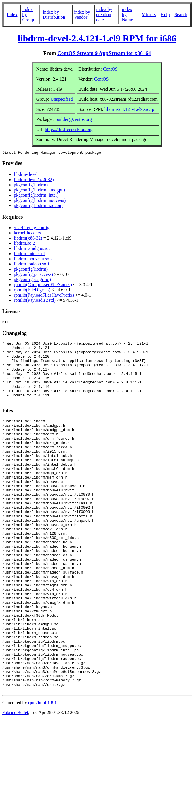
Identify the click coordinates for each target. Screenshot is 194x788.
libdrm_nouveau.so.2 (33, 259)
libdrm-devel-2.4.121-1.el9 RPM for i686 (97, 38)
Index (12, 14)
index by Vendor (82, 15)
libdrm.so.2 (24, 244)
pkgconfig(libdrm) (31, 185)
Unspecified (61, 99)
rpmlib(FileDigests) (32, 290)
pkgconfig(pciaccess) (33, 275)
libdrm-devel (26, 175)
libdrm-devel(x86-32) (34, 180)
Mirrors (149, 14)
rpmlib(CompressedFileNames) (43, 285)
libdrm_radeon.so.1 (32, 264)
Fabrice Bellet (15, 780)
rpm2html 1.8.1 (42, 770)
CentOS (110, 69)
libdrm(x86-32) (28, 238)
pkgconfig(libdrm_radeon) (38, 206)
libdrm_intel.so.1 (29, 254)
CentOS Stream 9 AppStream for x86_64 (104, 53)
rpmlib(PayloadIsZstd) (35, 301)
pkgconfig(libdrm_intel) (36, 195)
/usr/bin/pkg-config (32, 228)
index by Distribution (54, 15)
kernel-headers (27, 233)
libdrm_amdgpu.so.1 (33, 249)
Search (180, 14)
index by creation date (104, 14)
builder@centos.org (74, 119)
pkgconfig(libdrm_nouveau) (40, 201)
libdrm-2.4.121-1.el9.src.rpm (131, 109)
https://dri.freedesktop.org (69, 129)
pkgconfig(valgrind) (32, 280)
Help (165, 14)
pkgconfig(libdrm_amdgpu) (39, 190)
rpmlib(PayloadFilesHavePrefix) (44, 295)
